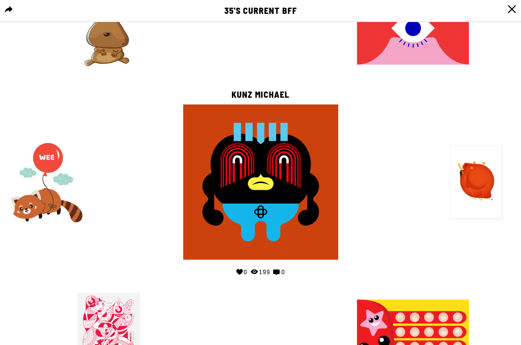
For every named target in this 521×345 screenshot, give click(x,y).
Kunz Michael (260, 95)
